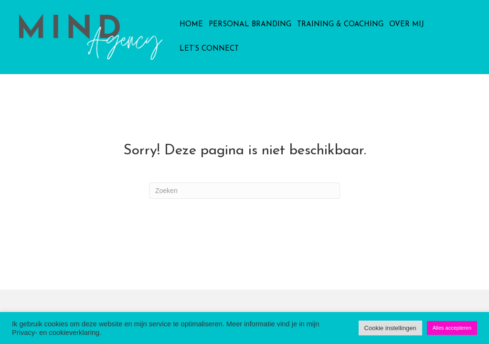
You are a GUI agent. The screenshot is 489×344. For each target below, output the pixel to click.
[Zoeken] (244, 191)
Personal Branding (250, 24)
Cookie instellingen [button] (390, 328)
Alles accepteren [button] (452, 328)
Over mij (406, 24)
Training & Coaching (340, 24)
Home (191, 24)
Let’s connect (209, 49)
